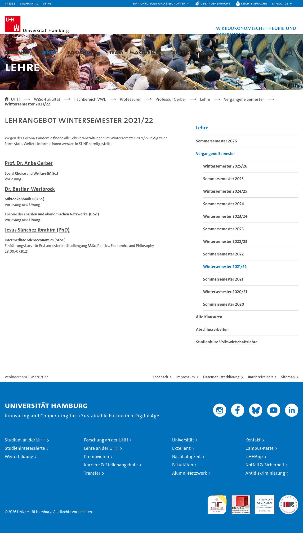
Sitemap (288, 402)
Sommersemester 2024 (223, 229)
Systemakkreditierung (288, 523)
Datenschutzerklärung (221, 402)
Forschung (83, 52)
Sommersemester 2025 (223, 204)
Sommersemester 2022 (223, 279)
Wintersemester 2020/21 (225, 317)
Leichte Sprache (254, 3)
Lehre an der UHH (101, 474)
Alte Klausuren (209, 342)
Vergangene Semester (215, 179)
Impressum (185, 402)
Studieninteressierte (25, 474)
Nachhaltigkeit (186, 482)
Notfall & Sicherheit (264, 491)
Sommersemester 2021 (223, 305)
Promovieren (96, 482)
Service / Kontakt (196, 52)
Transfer (92, 499)
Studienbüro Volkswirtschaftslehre (227, 367)
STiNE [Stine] (47, 3)
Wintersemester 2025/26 (225, 192)
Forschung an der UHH (106, 466)
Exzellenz (181, 474)
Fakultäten (182, 491)
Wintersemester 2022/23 (225, 267)
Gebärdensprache (215, 3)
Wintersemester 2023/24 (225, 242)
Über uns (17, 52)
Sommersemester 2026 (216, 166)
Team (116, 52)
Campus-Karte (259, 474)
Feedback (160, 402)
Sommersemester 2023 (223, 254)
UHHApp (254, 482)
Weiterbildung (19, 482)
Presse (10, 3)
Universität (183, 466)
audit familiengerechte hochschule (217, 528)
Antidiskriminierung (265, 499)
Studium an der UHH (25, 466)
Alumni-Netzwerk (189, 499)
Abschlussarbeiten (212, 355)
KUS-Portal (29, 3)
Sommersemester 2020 (223, 330)
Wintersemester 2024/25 (225, 217)
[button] (161, 3)
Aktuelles (148, 52)
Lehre (48, 52)
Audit (235, 523)
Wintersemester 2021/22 (225, 292)
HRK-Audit (263, 523)
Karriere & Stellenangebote (111, 491)
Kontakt (253, 466)
